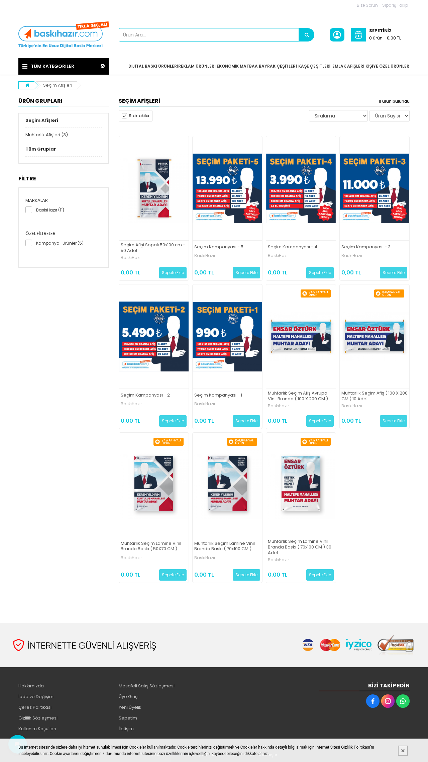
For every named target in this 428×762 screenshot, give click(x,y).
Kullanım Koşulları (37, 729)
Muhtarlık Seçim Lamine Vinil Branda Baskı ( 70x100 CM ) (224, 546)
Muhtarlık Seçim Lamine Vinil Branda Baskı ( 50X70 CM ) (151, 546)
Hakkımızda (31, 686)
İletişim (126, 729)
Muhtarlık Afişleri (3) (46, 135)
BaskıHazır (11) (50, 210)
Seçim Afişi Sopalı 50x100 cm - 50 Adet (153, 248)
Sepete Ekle (173, 272)
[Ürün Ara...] (306, 34)
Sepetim (128, 718)
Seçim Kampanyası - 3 (366, 247)
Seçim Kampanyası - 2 (145, 395)
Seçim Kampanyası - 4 (292, 247)
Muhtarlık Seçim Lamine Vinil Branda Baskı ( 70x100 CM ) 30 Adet (299, 547)
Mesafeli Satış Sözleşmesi (147, 686)
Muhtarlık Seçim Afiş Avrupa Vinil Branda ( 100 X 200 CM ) (298, 396)
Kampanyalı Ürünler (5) (60, 243)
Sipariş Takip (395, 5)
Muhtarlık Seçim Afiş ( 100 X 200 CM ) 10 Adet (374, 396)
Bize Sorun (367, 5)
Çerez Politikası (34, 707)
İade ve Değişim (36, 696)
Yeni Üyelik (130, 707)
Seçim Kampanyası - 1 (218, 395)
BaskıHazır (131, 257)
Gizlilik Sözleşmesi (38, 718)
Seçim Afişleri (57, 85)
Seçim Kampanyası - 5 (218, 247)
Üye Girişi (128, 696)
